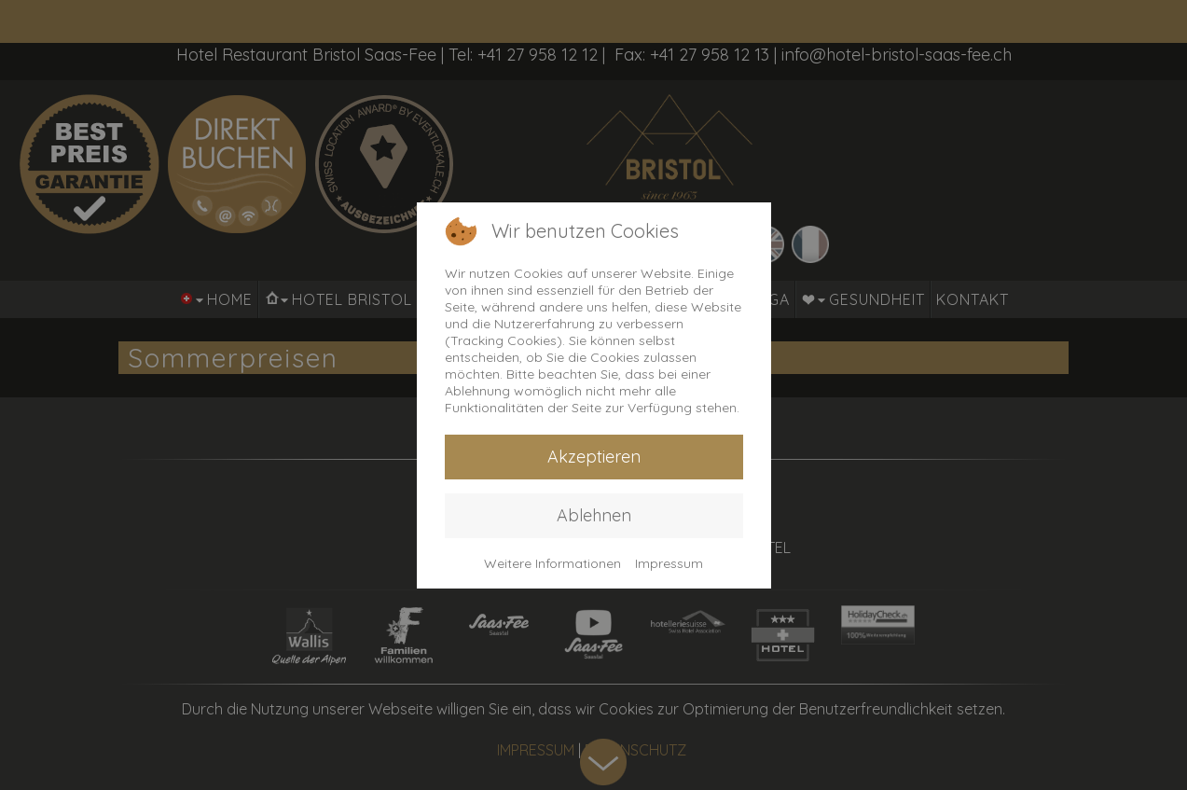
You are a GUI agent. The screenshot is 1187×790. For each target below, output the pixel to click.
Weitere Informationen (552, 563)
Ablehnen (594, 515)
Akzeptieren (594, 456)
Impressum (669, 563)
